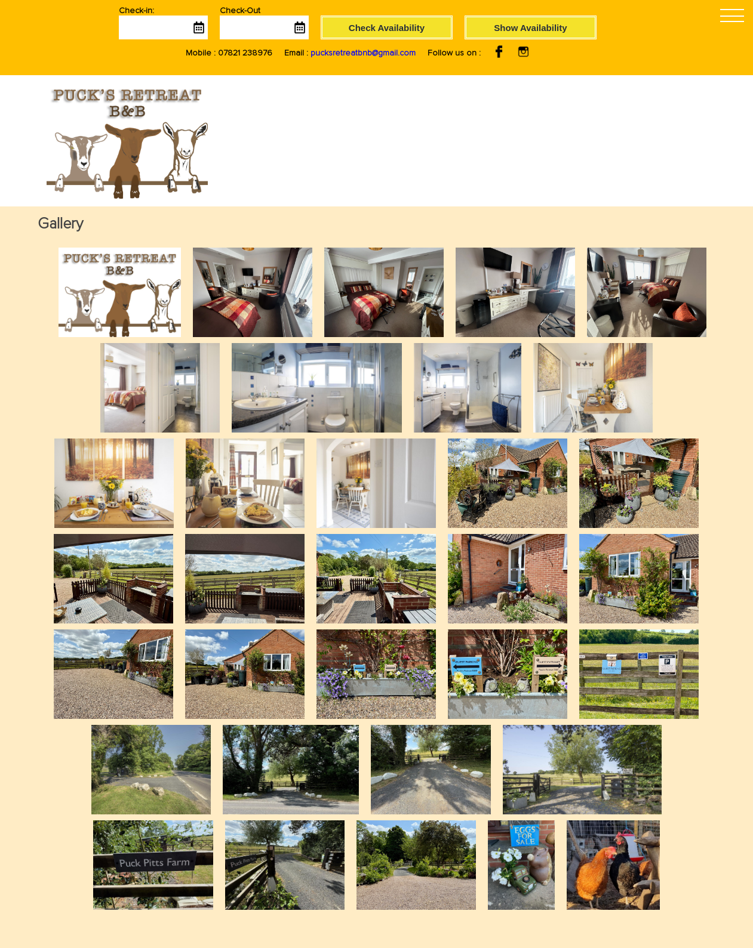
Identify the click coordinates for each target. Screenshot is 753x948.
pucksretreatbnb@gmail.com (363, 53)
